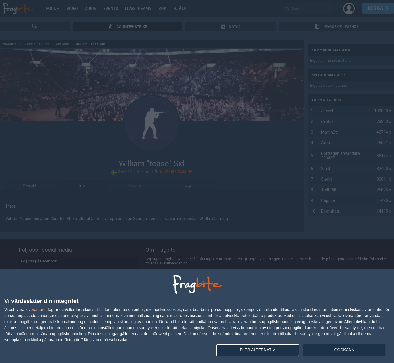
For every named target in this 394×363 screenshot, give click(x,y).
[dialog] (197, 316)
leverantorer (36, 310)
